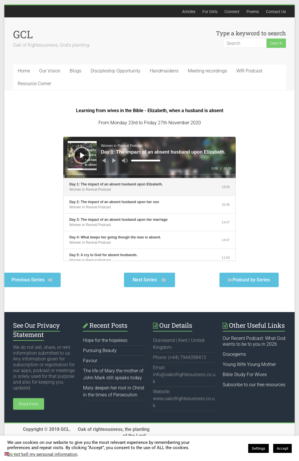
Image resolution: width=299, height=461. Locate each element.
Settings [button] (258, 448)
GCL (23, 34)
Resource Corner (34, 83)
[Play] (82, 155)
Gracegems (234, 354)
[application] (149, 157)
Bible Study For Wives (245, 374)
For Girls (209, 11)
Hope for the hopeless (105, 340)
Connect (231, 11)
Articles (188, 11)
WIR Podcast (249, 71)
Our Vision (49, 71)
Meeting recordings (207, 71)
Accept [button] (282, 448)
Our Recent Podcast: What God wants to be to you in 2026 (254, 341)
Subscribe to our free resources (254, 384)
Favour (90, 360)
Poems (252, 11)
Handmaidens (164, 71)
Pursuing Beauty (100, 350)
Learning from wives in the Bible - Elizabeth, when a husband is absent (149, 110)
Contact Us (276, 11)
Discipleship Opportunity (116, 71)
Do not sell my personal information (42, 454)
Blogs (75, 71)
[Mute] (124, 160)
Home (24, 71)
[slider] (145, 160)
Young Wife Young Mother (249, 364)
